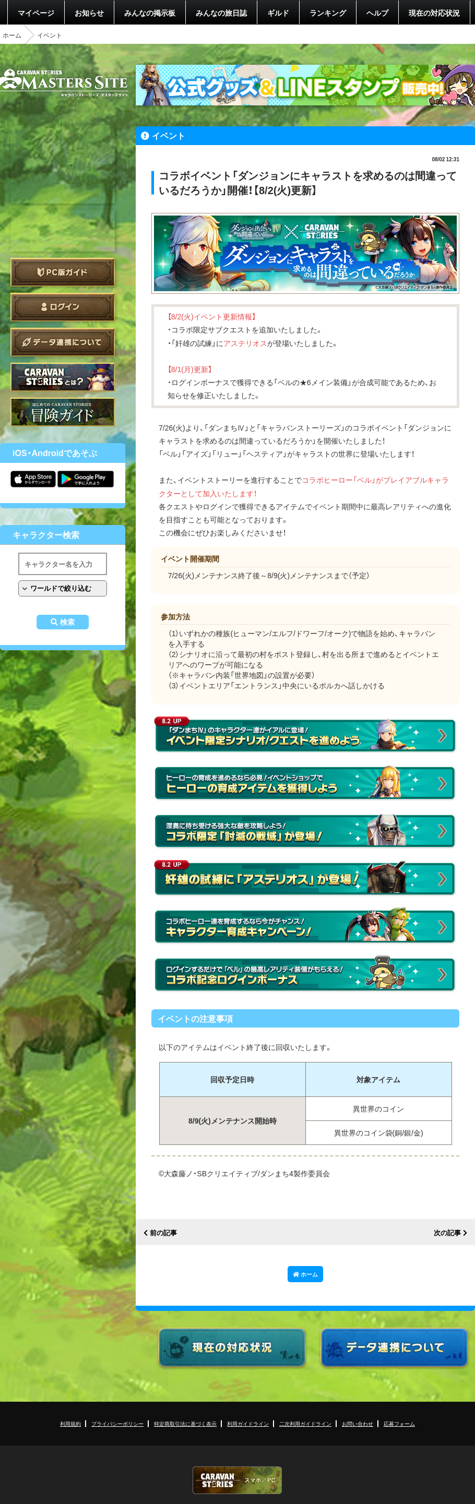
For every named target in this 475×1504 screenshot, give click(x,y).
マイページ (36, 12)
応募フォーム (399, 1423)
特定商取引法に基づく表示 (185, 1423)
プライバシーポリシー (117, 1423)
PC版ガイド (62, 272)
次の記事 (447, 1233)
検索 (67, 622)
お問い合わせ (357, 1423)
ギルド (278, 12)
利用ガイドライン (248, 1423)
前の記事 (163, 1233)
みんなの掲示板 (149, 12)
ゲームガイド (62, 412)
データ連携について (62, 342)
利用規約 (70, 1423)
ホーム (12, 35)
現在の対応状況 (434, 12)
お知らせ (89, 12)
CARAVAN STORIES (237, 1480)
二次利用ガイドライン (305, 1423)
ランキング (328, 12)
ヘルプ (377, 12)
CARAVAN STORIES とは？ (62, 377)
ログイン (62, 307)
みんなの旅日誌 (221, 12)
